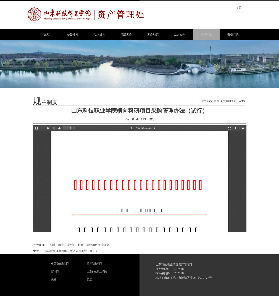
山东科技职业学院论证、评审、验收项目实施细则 (78, 244)
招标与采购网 (94, 263)
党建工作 (126, 34)
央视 (53, 279)
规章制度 (206, 34)
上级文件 (179, 34)
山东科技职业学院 (97, 271)
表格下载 (233, 34)
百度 (89, 279)
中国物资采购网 (60, 263)
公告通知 (72, 34)
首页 (238, 7)
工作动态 (153, 34)
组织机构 (99, 34)
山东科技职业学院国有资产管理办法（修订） (69, 251)
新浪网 (55, 271)
